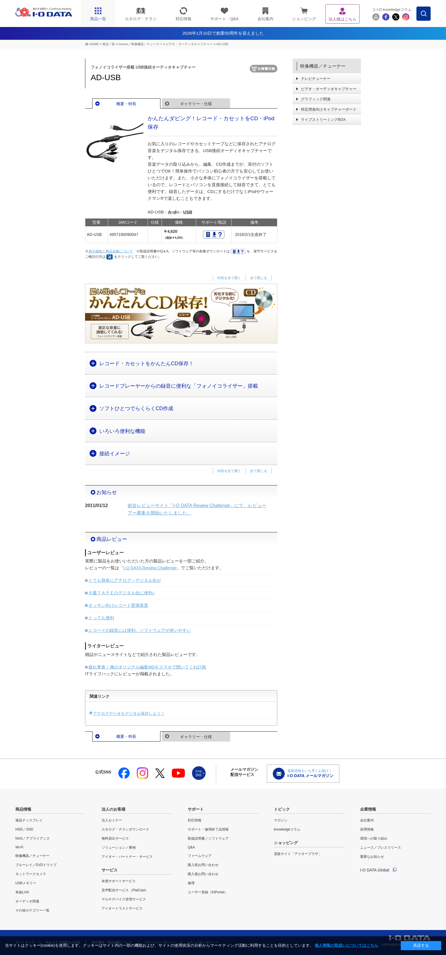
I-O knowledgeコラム (394, 9)
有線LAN (22, 892)
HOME (94, 44)
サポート (196, 809)
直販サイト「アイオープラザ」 (298, 854)
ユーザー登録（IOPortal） (208, 892)
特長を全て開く (229, 278)
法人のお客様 (113, 809)
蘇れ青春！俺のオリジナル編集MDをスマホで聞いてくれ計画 (147, 667)
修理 (191, 883)
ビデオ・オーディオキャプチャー (189, 44)
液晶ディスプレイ (29, 820)
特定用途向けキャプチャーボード (328, 109)
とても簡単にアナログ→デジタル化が (124, 580)
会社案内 (367, 820)
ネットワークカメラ (30, 874)
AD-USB (222, 44)
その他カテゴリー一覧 (32, 910)
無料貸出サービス (115, 838)
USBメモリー (25, 883)
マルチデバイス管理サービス (124, 899)
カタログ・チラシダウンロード (125, 829)
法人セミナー (112, 820)
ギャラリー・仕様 (196, 103)
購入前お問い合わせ (203, 865)
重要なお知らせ (372, 857)
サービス (109, 870)
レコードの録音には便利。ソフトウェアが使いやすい (139, 630)
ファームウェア (200, 856)
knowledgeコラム (287, 829)
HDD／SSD (24, 829)
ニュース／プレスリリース (380, 848)
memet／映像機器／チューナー (140, 44)
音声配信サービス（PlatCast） (125, 890)
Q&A (191, 847)
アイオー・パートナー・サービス (127, 857)
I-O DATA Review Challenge (150, 567)
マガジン (281, 820)
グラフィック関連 (316, 99)
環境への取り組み (373, 838)
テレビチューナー (316, 78)
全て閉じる (258, 278)
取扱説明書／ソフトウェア (208, 838)
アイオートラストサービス (122, 908)
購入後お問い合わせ (203, 874)
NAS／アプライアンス (32, 838)
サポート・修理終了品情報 (208, 829)
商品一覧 (108, 44)
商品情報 (23, 809)
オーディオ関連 (27, 901)
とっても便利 (101, 617)
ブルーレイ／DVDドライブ (36, 865)
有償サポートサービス (119, 881)
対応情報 (194, 820)
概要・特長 (126, 103)
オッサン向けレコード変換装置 (118, 605)
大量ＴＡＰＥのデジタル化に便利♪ (121, 592)
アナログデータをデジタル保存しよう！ (129, 713)
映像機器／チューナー (323, 66)
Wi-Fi (19, 847)
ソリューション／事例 (119, 848)
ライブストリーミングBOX (323, 119)
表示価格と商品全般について (110, 251)
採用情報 (367, 829)
